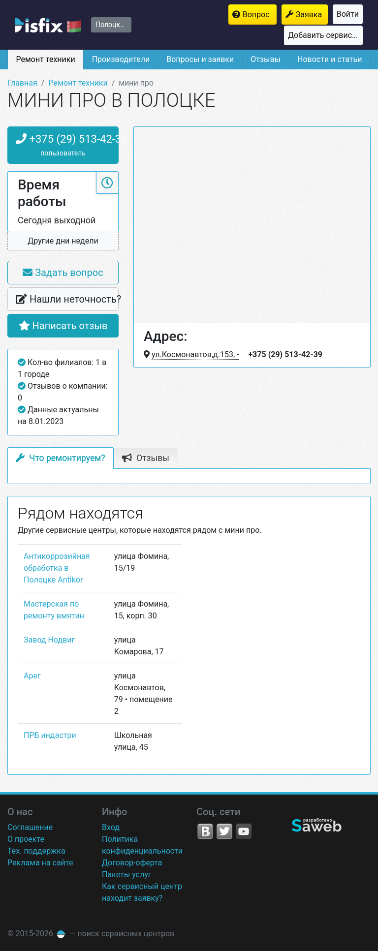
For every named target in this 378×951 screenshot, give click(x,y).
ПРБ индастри (50, 735)
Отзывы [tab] (145, 458)
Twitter (224, 831)
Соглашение (30, 827)
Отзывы (266, 59)
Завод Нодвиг (49, 639)
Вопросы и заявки (200, 59)
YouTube (244, 831)
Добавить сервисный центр (325, 35)
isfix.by (48, 25)
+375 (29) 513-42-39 (67, 146)
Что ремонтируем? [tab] (60, 458)
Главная (22, 83)
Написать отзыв (63, 326)
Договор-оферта (132, 862)
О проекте (25, 839)
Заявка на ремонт (312, 14)
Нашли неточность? (67, 299)
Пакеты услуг (127, 874)
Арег (32, 675)
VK (205, 831)
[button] (63, 241)
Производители (121, 59)
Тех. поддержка (36, 851)
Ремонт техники (45, 59)
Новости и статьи (329, 59)
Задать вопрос (63, 272)
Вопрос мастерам (260, 14)
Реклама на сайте (40, 862)
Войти (348, 14)
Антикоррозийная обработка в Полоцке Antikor (57, 568)
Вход (111, 827)
